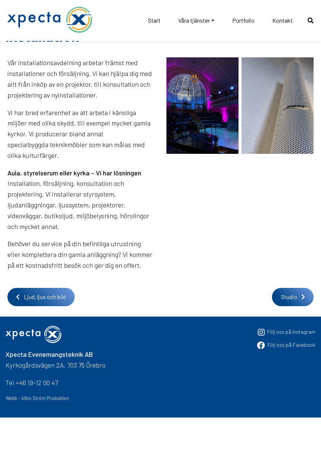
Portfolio (243, 20)
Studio (293, 333)
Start (154, 20)
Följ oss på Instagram (286, 368)
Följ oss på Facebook (286, 381)
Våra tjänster (194, 20)
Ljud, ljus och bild (41, 333)
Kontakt (282, 20)
